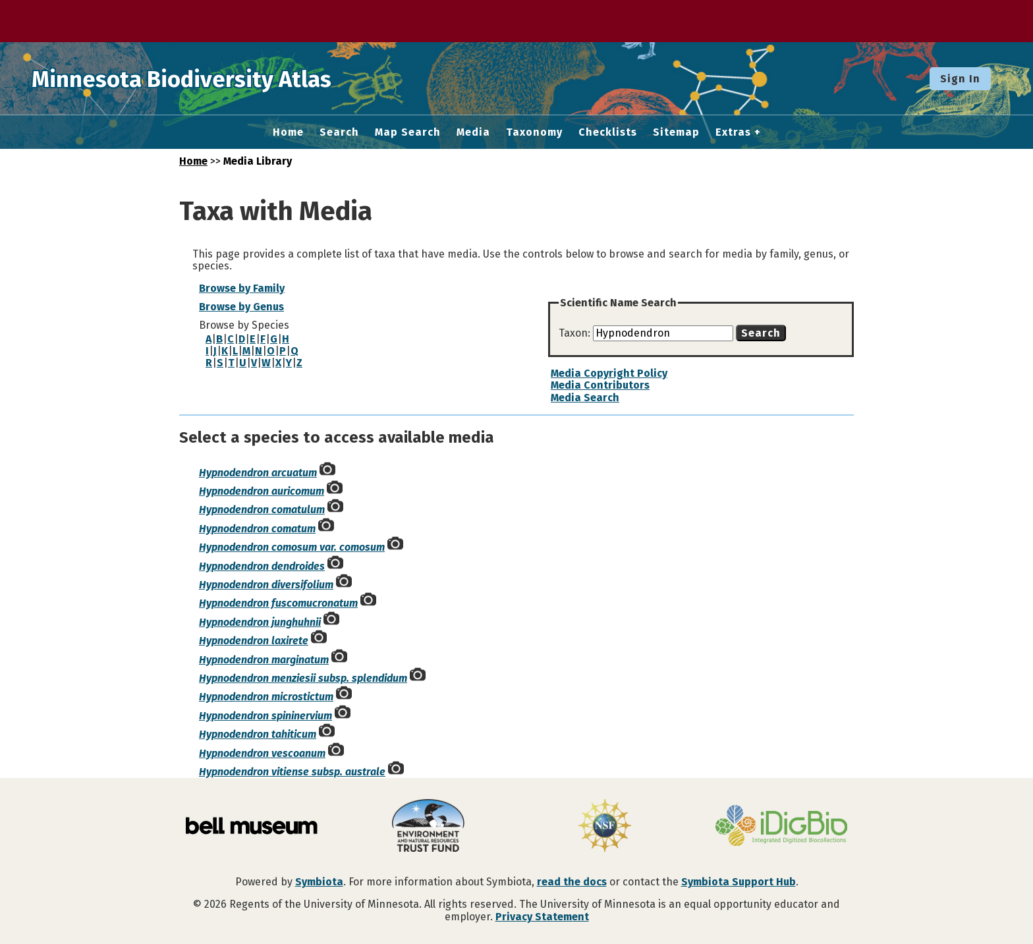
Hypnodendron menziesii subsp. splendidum (303, 678)
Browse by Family (242, 288)
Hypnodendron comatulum (262, 509)
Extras (733, 132)
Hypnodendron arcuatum (258, 472)
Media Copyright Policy (609, 373)
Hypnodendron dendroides (262, 566)
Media (473, 132)
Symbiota (319, 881)
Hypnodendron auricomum (261, 491)
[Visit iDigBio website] (781, 826)
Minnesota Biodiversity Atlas (205, 78)
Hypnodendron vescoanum (262, 753)
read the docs (572, 881)
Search (339, 132)
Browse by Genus (241, 306)
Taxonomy (534, 132)
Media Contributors (600, 385)
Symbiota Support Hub (738, 881)
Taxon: (576, 333)
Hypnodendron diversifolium (266, 584)
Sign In (960, 78)
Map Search (408, 132)
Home (288, 132)
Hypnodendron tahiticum (257, 734)
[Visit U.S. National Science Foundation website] (604, 826)
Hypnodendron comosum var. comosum (292, 547)
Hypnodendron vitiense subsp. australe (292, 771)
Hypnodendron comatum (257, 528)
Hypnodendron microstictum (266, 696)
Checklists (607, 132)
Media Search (585, 397)
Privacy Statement (542, 916)
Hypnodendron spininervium (265, 715)
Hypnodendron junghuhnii (260, 622)
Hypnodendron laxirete (253, 640)
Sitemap (676, 132)
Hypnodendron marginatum (264, 659)
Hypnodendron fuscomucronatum (278, 603)
